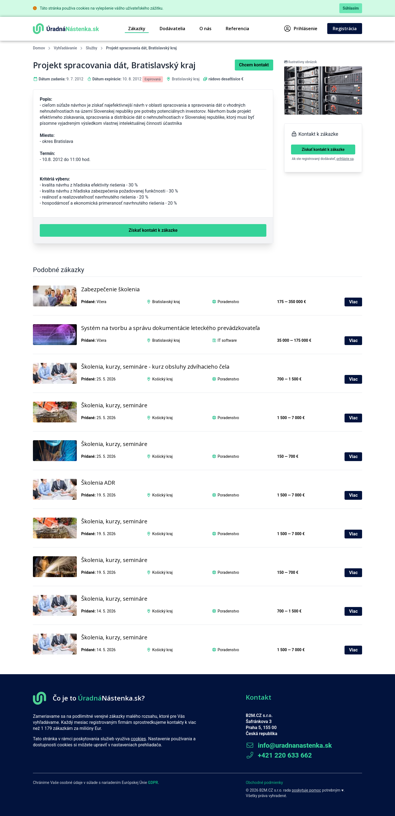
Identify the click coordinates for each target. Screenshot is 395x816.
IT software (227, 340)
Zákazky (136, 29)
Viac (353, 301)
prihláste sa (345, 159)
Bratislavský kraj (186, 79)
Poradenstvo (228, 302)
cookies (138, 738)
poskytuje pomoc (306, 790)
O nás (205, 29)
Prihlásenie (300, 28)
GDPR (153, 782)
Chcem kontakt (254, 64)
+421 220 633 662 (279, 755)
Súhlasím (351, 8)
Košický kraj (162, 379)
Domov (39, 48)
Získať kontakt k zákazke (323, 149)
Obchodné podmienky (264, 782)
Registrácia (345, 29)
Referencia (237, 29)
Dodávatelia (172, 29)
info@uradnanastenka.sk (289, 745)
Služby (91, 48)
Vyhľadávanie (65, 48)
